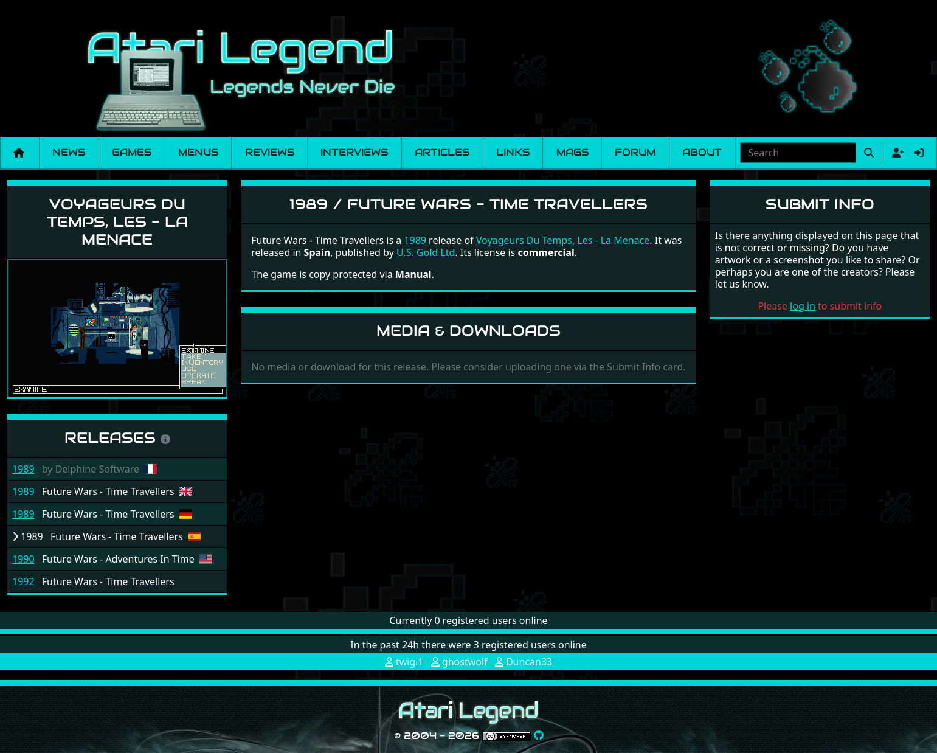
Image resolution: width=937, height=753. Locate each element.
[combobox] (798, 152)
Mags (572, 152)
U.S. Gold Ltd (425, 252)
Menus (198, 152)
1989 (23, 469)
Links (513, 152)
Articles (442, 152)
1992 (23, 581)
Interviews (354, 152)
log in (802, 306)
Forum (635, 152)
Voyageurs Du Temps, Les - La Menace (117, 222)
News (68, 152)
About (702, 152)
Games (131, 152)
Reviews (269, 152)
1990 (23, 559)
